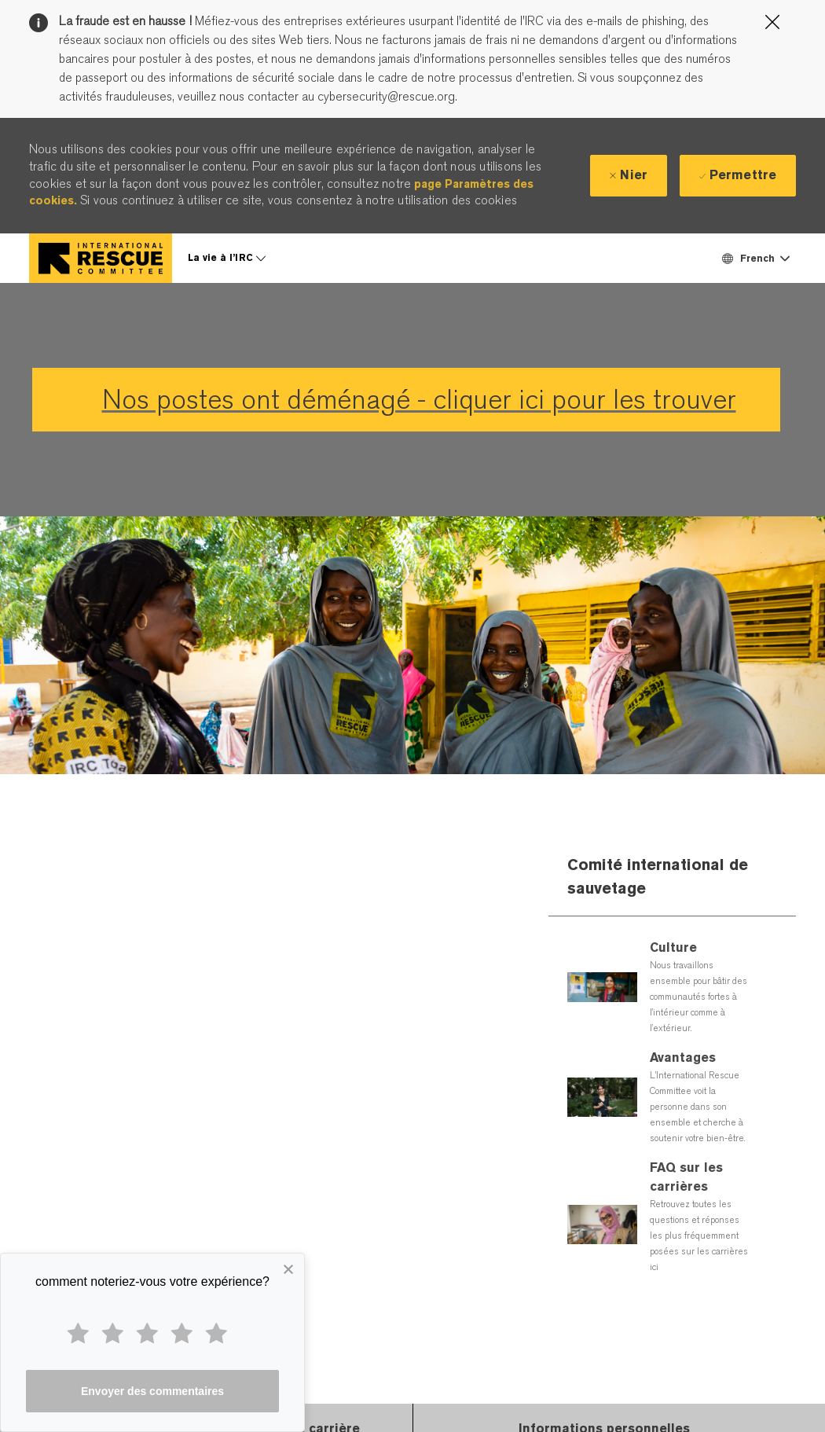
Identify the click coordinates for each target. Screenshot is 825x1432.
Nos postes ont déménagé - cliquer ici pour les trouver (419, 400)
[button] (755, 258)
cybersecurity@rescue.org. (385, 97)
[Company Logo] (100, 258)
